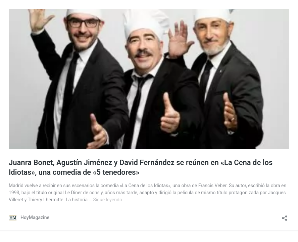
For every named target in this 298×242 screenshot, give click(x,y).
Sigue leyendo (107, 199)
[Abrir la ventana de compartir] (284, 216)
